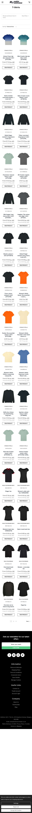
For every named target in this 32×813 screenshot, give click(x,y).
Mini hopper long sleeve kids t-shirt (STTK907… (8, 244)
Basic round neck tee (23, 602)
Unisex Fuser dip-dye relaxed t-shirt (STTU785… (8, 63)
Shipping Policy (16, 754)
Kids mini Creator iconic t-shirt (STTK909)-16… (8, 514)
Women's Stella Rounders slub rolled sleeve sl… (23, 379)
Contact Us (16, 772)
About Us (16, 786)
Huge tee (23, 689)
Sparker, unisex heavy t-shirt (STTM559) (23, 469)
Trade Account (16, 775)
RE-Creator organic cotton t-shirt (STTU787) (23, 198)
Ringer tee (8, 558)
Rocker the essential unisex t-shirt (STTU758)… (8, 379)
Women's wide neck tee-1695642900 (23, 559)
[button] (16, 17)
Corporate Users (16, 759)
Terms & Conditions (16, 756)
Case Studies (16, 761)
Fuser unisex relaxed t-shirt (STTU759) (8, 334)
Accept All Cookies (16, 810)
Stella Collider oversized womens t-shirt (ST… (8, 108)
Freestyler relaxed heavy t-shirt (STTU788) (8, 198)
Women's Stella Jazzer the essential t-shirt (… (24, 334)
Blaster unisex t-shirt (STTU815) (8, 288)
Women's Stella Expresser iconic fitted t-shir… (23, 424)
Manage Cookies (16, 764)
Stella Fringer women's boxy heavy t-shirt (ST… (23, 289)
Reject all (16, 807)
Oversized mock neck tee (8, 646)
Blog (16, 791)
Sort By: (4, 26)
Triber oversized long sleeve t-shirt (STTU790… (23, 153)
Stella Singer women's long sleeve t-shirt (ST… (8, 153)
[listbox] (12, 26)
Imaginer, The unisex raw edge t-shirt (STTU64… (24, 244)
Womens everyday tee (24, 646)
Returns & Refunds (16, 751)
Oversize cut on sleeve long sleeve (8, 689)
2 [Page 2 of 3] (13, 705)
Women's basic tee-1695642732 (8, 602)
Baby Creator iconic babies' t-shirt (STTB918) (23, 108)
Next (28, 705)
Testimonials (16, 788)
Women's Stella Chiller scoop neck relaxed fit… (8, 424)
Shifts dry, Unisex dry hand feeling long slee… (8, 469)
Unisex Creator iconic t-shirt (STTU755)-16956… (23, 514)
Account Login (16, 777)
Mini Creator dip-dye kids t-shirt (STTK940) (23, 63)
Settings (16, 803)
